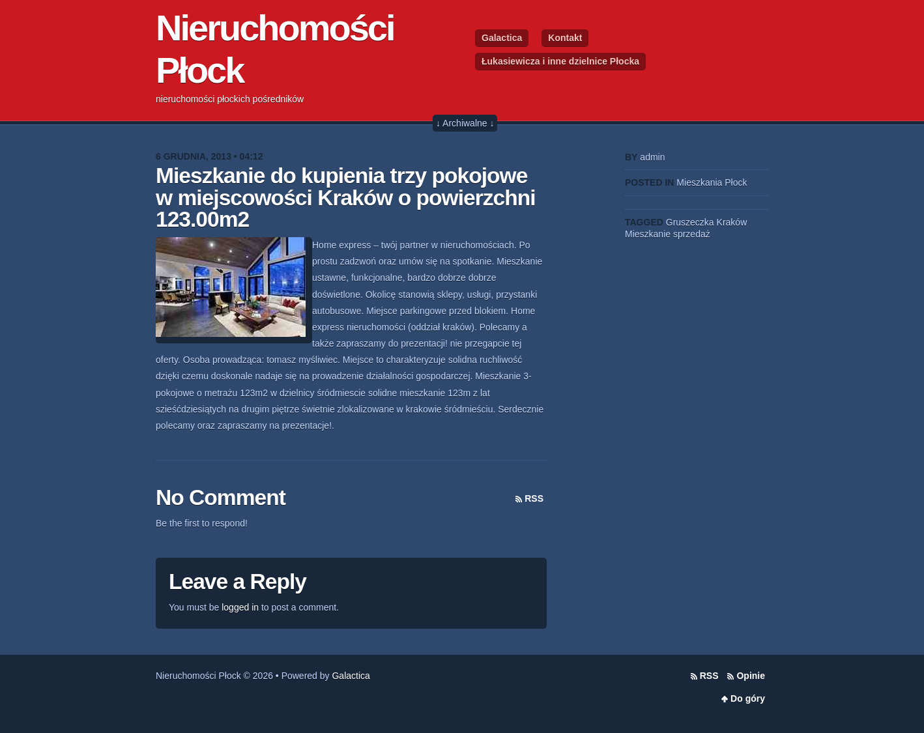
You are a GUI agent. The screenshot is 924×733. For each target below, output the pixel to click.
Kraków (732, 222)
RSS (534, 498)
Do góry (747, 698)
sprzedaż (691, 234)
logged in (240, 607)
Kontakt (565, 38)
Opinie (750, 675)
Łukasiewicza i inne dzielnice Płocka (560, 61)
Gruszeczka (690, 222)
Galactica (502, 38)
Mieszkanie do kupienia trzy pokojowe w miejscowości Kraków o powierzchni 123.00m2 (346, 197)
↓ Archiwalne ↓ (465, 123)
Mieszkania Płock (711, 182)
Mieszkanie (648, 234)
